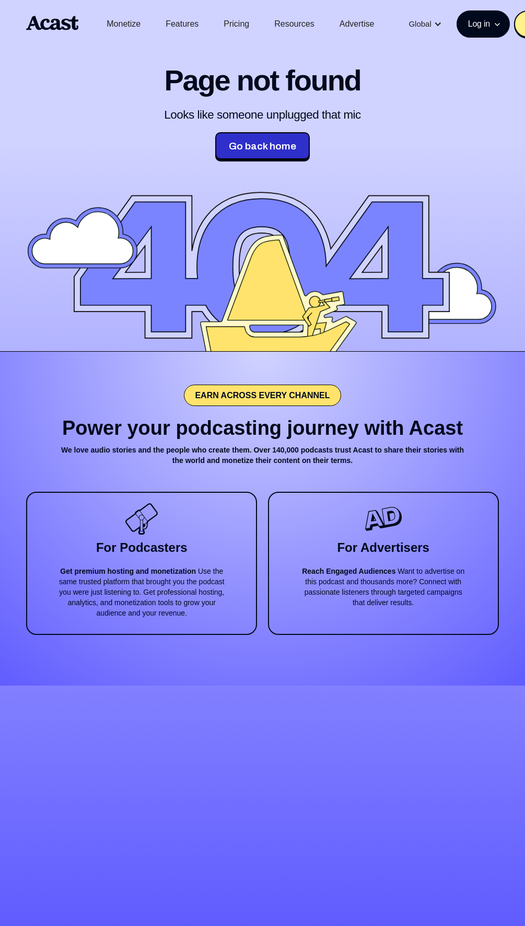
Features (182, 23)
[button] (425, 24)
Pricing (236, 23)
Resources (294, 23)
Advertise (357, 23)
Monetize (124, 23)
